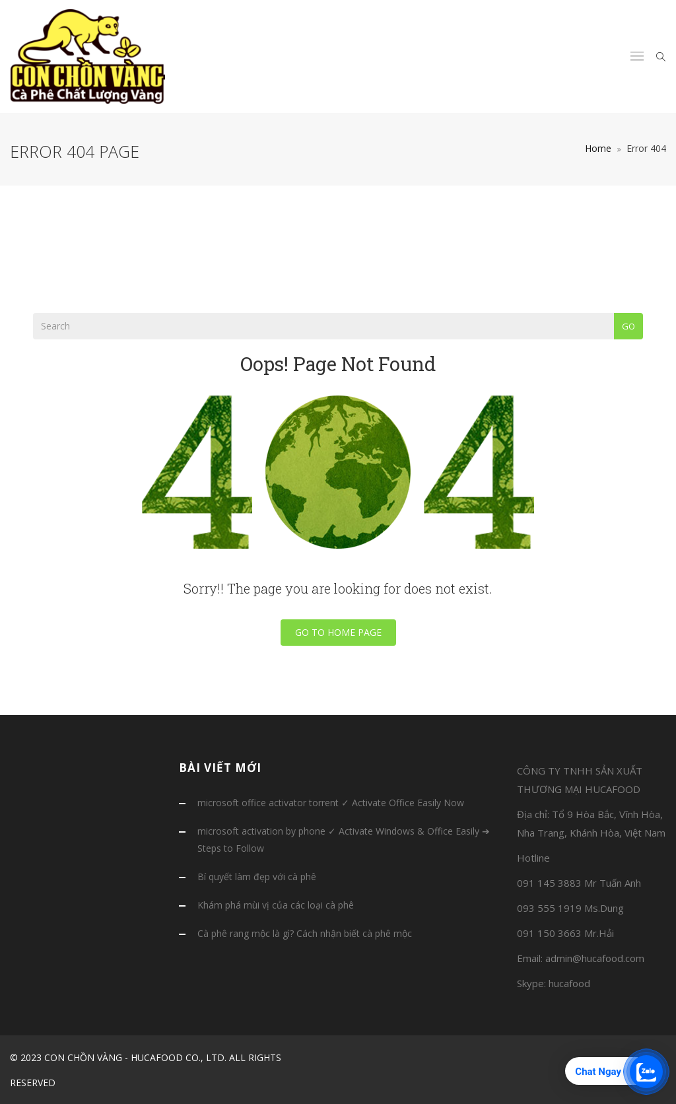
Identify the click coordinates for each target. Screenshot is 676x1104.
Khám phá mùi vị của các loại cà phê (275, 905)
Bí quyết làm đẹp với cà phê (256, 876)
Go (628, 326)
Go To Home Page (338, 632)
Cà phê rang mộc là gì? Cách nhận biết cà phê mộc (304, 933)
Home (598, 148)
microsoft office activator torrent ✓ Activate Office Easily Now (330, 802)
